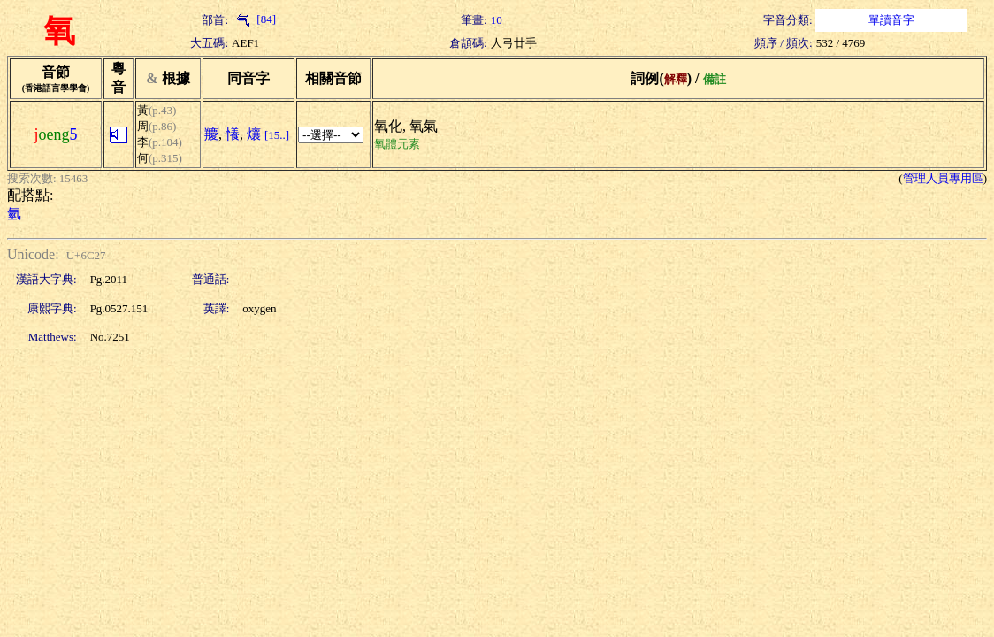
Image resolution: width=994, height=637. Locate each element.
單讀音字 (891, 20)
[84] (254, 19)
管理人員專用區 (943, 178)
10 (496, 20)
